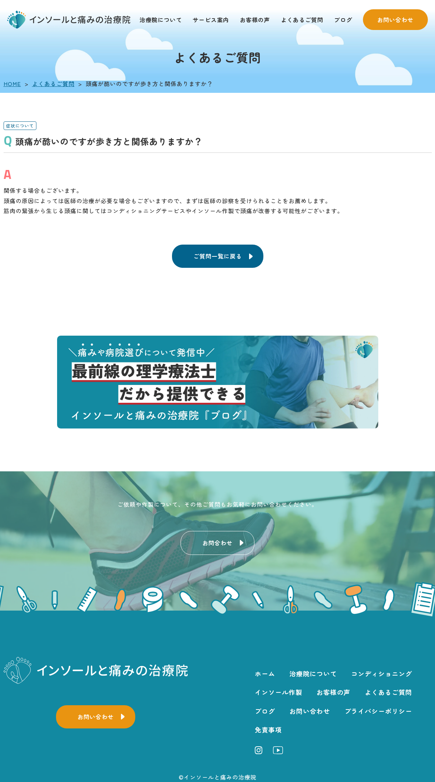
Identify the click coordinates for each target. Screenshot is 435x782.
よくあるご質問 (302, 19)
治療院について (161, 19)
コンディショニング (381, 673)
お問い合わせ (395, 19)
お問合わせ (217, 542)
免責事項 (268, 729)
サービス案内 (211, 19)
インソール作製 (278, 692)
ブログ (343, 19)
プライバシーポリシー (378, 711)
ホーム (265, 673)
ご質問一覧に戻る (217, 256)
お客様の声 (255, 19)
